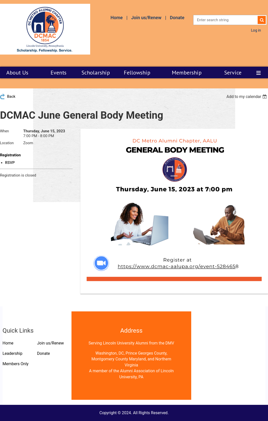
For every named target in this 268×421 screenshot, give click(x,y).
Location (7, 143)
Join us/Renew (146, 17)
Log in (256, 30)
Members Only (16, 363)
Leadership (12, 353)
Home (117, 17)
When (4, 131)
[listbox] (247, 96)
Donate (177, 17)
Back (11, 96)
